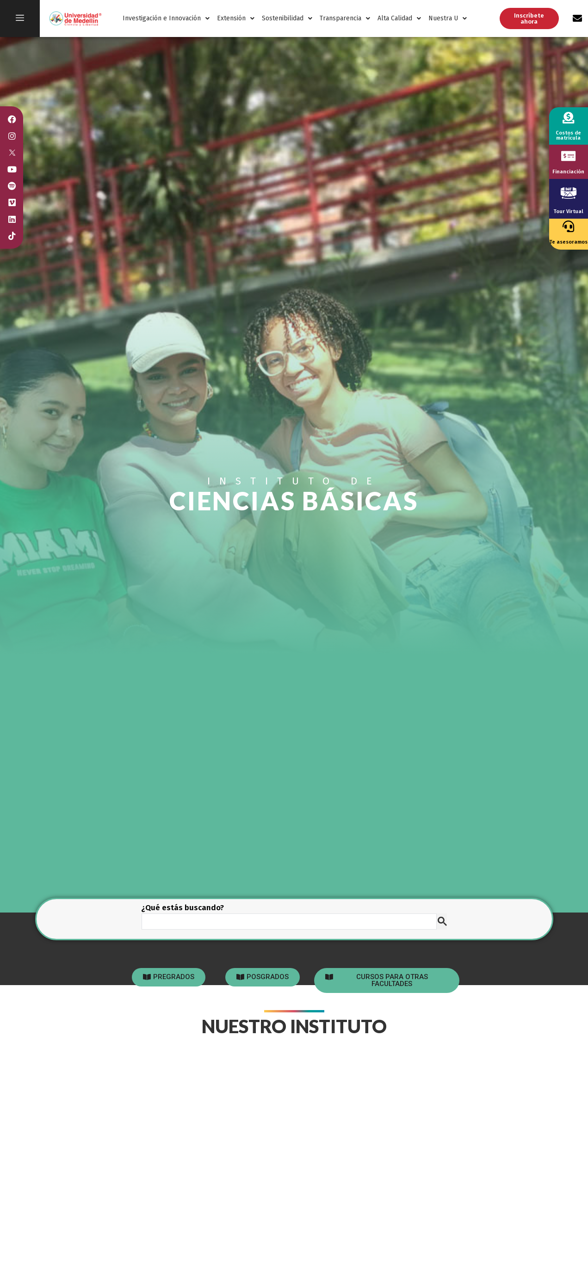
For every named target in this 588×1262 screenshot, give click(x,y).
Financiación (568, 172)
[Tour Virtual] (568, 193)
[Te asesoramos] (568, 226)
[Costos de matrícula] (568, 117)
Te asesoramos (568, 242)
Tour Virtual (568, 211)
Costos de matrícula (568, 135)
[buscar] (288, 921)
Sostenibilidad (287, 18)
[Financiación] (568, 156)
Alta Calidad (399, 18)
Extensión (235, 18)
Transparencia (345, 18)
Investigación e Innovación (166, 18)
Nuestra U (447, 18)
